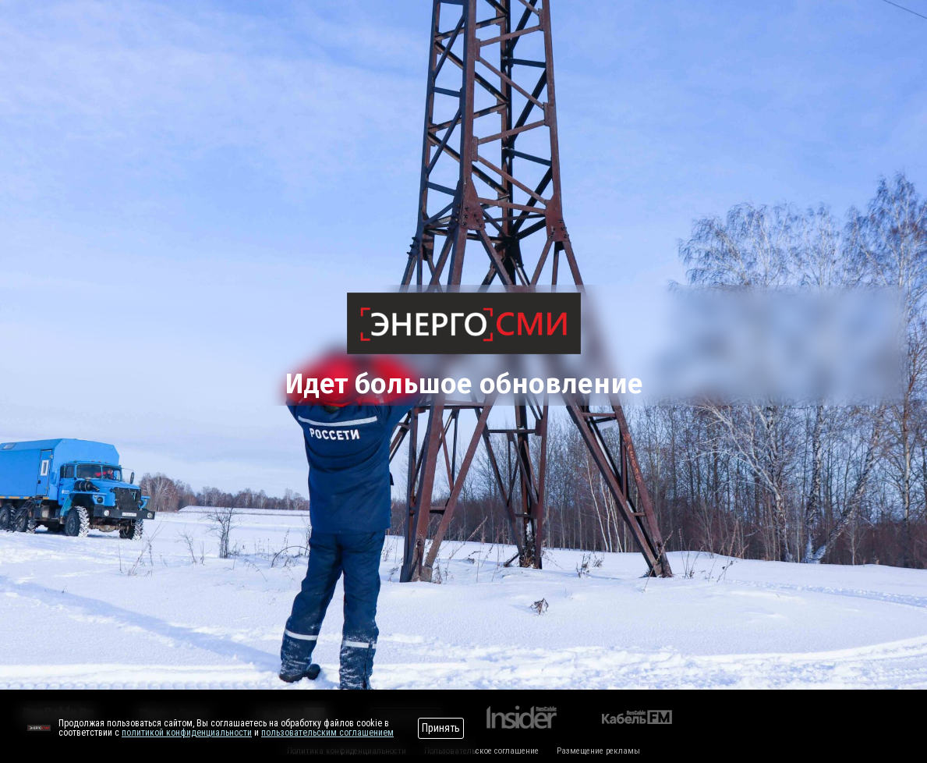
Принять (441, 728)
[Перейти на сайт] (39, 728)
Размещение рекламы (598, 751)
